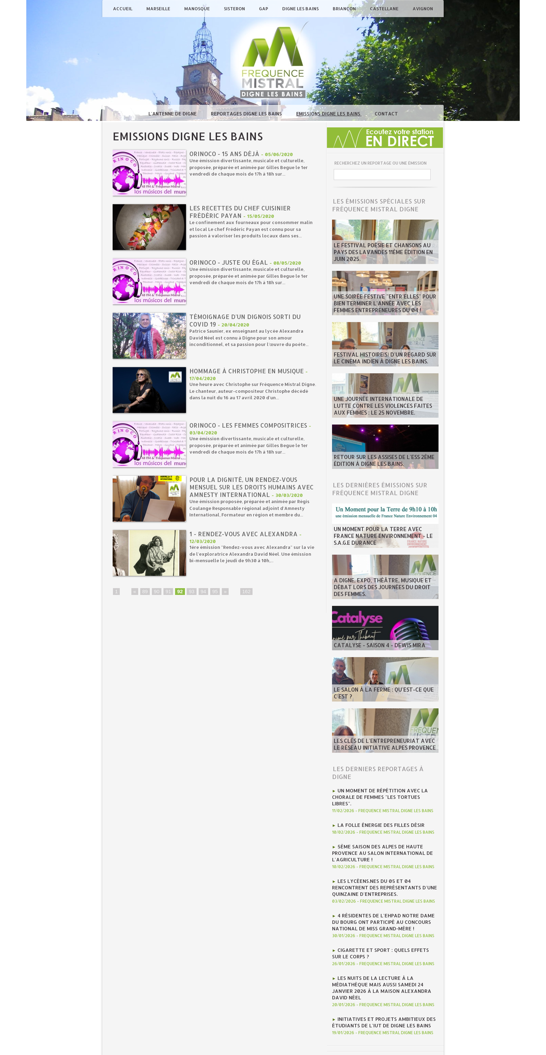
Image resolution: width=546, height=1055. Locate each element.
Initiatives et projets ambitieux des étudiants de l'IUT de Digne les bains (379, 990)
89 (144, 595)
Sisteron (235, 8)
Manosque (197, 8)
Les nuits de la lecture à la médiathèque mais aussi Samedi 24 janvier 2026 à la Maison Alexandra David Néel (384, 962)
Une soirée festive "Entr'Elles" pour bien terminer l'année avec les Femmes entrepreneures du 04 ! (383, 305)
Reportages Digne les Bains (247, 113)
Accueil (123, 8)
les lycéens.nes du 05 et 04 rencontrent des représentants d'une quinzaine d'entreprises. (384, 873)
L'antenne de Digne (173, 113)
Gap (264, 8)
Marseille (158, 8)
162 (244, 595)
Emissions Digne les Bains (329, 113)
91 (167, 595)
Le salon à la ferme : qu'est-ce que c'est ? (385, 697)
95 (213, 595)
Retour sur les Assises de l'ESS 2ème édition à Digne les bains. (377, 461)
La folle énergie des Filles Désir (376, 816)
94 (201, 595)
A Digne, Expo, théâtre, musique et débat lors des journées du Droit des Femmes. (384, 591)
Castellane (385, 8)
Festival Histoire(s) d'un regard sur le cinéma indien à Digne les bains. (381, 359)
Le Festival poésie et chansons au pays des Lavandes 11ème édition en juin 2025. (383, 256)
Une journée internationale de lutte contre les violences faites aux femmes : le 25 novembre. (384, 408)
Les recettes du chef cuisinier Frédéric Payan (241, 212)
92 (179, 595)
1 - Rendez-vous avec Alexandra (245, 537)
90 (156, 595)
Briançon (345, 8)
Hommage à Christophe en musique (248, 371)
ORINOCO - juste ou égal (230, 262)
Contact (386, 113)
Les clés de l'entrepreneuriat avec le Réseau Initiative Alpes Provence (380, 745)
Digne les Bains (301, 8)
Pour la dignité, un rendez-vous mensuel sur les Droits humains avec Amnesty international (245, 487)
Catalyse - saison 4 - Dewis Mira (373, 646)
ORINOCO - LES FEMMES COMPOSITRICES (252, 425)
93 (190, 595)
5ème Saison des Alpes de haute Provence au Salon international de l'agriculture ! (377, 842)
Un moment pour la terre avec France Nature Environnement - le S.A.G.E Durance (381, 538)
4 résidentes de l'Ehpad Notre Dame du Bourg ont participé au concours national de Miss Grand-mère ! (382, 905)
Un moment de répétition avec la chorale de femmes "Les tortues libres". (381, 792)
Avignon (423, 8)
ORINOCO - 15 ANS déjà (225, 154)
